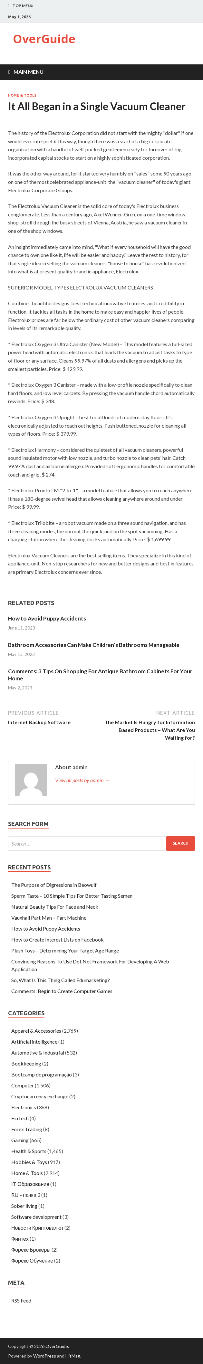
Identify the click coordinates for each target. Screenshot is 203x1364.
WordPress (44, 1356)
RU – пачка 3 (25, 1195)
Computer (22, 1085)
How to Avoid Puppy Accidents (47, 618)
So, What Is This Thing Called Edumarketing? (60, 980)
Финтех (20, 1239)
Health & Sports (28, 1151)
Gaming (20, 1140)
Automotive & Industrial (37, 1052)
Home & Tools (22, 95)
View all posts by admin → (82, 780)
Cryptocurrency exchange (39, 1096)
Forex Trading (26, 1129)
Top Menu (23, 5)
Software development (36, 1217)
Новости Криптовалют (37, 1228)
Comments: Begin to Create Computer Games (61, 991)
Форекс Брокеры (31, 1249)
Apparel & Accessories (36, 1031)
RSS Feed (21, 1300)
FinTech (20, 1118)
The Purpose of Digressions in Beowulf (54, 885)
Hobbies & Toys (29, 1162)
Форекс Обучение (32, 1260)
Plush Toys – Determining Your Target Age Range (65, 950)
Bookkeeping (26, 1063)
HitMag (72, 1356)
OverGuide (44, 39)
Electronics (23, 1107)
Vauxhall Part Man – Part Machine (48, 917)
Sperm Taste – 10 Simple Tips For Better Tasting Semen (71, 896)
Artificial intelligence (34, 1041)
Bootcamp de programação (41, 1074)
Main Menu (29, 72)
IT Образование (30, 1184)
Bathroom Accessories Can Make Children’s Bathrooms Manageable (93, 644)
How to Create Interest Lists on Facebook (57, 939)
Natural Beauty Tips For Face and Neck (54, 907)
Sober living (24, 1206)
